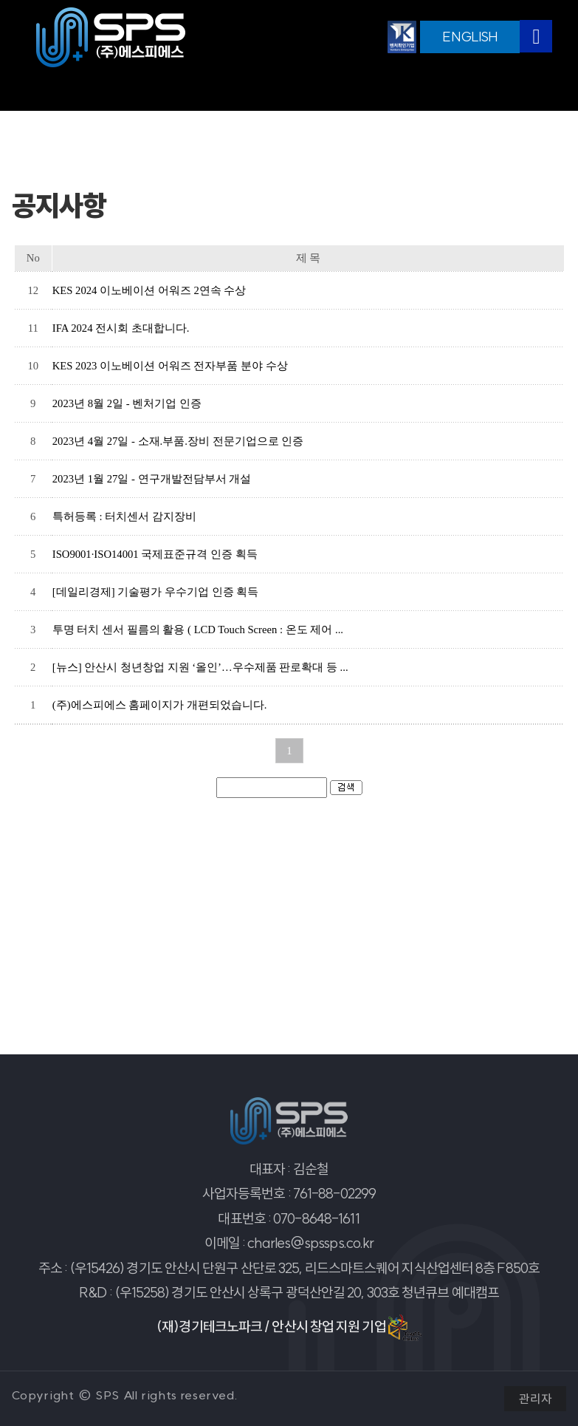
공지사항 (147, 90)
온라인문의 (425, 90)
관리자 (535, 1398)
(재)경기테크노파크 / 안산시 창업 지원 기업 (289, 1327)
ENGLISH (470, 36)
